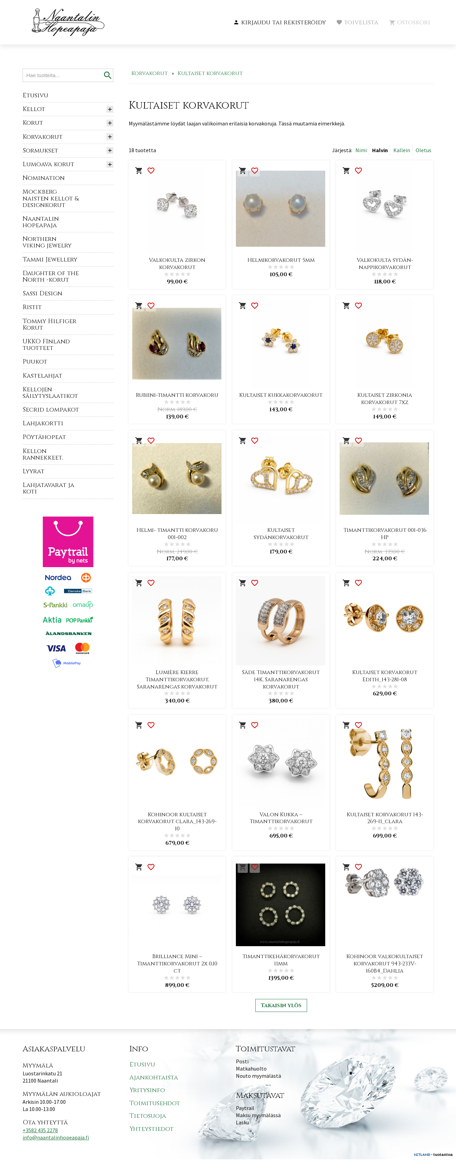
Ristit (32, 307)
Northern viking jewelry (47, 242)
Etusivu (35, 95)
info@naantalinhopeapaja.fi (56, 1138)
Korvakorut (43, 137)
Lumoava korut (48, 164)
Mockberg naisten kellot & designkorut (51, 198)
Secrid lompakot (51, 409)
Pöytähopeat (44, 437)
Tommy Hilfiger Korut (49, 324)
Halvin (380, 150)
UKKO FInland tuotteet (46, 344)
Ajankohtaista (153, 1078)
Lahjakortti (43, 423)
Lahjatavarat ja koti (48, 488)
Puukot (35, 361)
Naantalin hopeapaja (41, 222)
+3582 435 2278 (40, 1130)
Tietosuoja (147, 1116)
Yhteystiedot (151, 1129)
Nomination (44, 178)
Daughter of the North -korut (51, 276)
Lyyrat (34, 471)
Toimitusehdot (154, 1104)
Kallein (401, 150)
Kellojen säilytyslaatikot (50, 392)
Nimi (361, 150)
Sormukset (40, 150)
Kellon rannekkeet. (43, 454)
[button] (279, 22)
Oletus (423, 150)
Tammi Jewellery (50, 259)
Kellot (34, 109)
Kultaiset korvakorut (210, 73)
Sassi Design (42, 293)
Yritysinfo (147, 1091)
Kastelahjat (42, 375)
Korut (33, 123)
